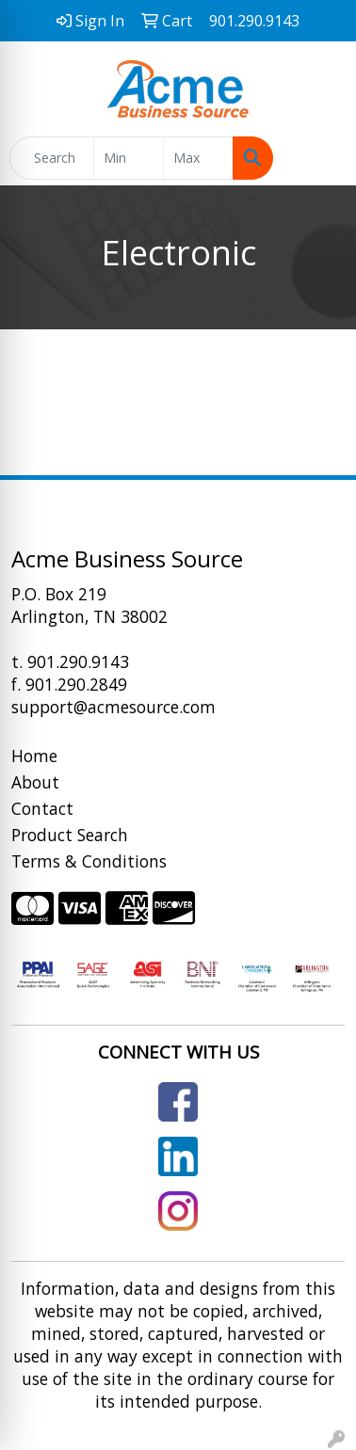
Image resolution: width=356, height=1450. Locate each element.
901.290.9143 (78, 661)
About (35, 782)
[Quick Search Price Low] (128, 158)
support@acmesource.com (113, 706)
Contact (42, 808)
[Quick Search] (51, 158)
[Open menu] (318, 158)
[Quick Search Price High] (198, 158)
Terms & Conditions (89, 861)
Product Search (69, 834)
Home (34, 755)
